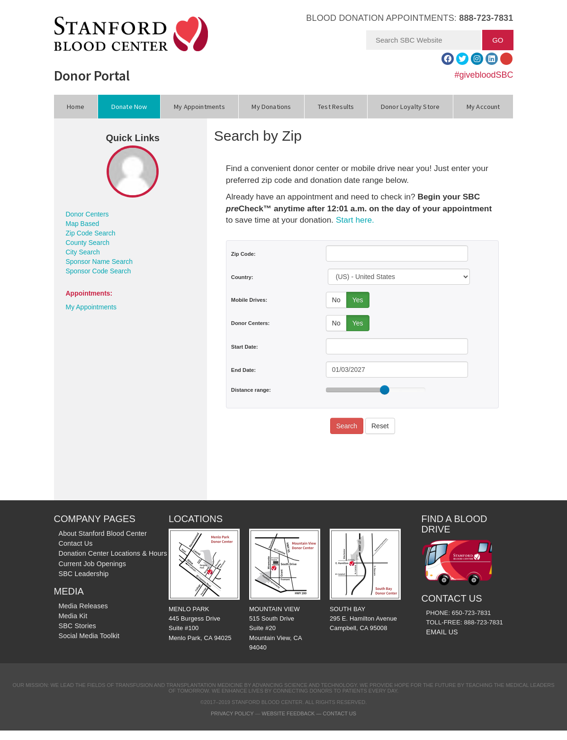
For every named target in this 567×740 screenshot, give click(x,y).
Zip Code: (243, 254)
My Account (483, 106)
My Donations (271, 106)
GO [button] (497, 40)
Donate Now (129, 106)
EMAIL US (442, 632)
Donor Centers (87, 214)
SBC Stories (77, 626)
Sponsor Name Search (99, 261)
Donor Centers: (250, 323)
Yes (357, 300)
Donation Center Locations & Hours (113, 553)
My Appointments (199, 106)
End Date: (243, 370)
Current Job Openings (92, 564)
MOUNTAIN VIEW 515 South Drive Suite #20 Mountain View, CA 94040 (284, 590)
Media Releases (83, 606)
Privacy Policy (232, 713)
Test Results (336, 106)
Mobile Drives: (249, 300)
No (336, 300)
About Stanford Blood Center (103, 533)
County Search (88, 242)
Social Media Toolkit (89, 636)
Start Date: (244, 347)
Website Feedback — (292, 713)
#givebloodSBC (483, 75)
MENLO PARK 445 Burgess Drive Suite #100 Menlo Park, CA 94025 (204, 585)
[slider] (384, 390)
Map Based (82, 223)
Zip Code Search (91, 233)
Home (75, 106)
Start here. (355, 220)
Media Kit (73, 616)
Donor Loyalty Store (410, 106)
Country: (242, 277)
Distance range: (251, 390)
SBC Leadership (84, 574)
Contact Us (76, 543)
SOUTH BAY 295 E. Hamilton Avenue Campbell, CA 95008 (365, 580)
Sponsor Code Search (98, 271)
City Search (83, 252)
